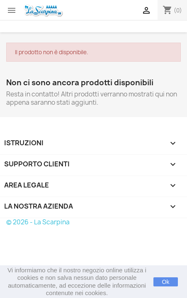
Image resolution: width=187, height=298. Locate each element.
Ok (166, 282)
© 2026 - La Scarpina (38, 222)
